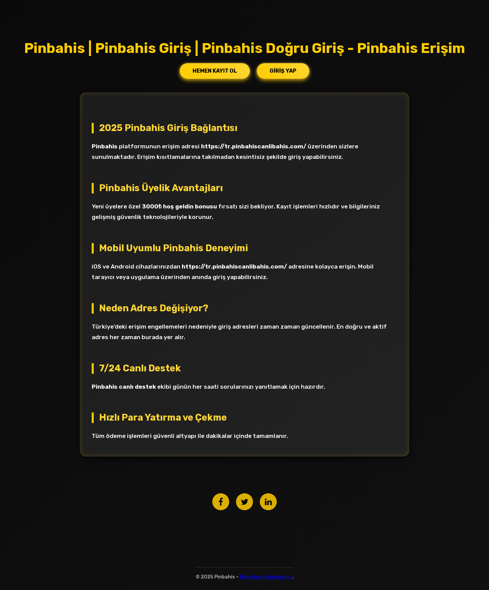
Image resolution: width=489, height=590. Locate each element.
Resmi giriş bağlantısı (266, 577)
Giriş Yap (283, 71)
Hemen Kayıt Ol (215, 71)
